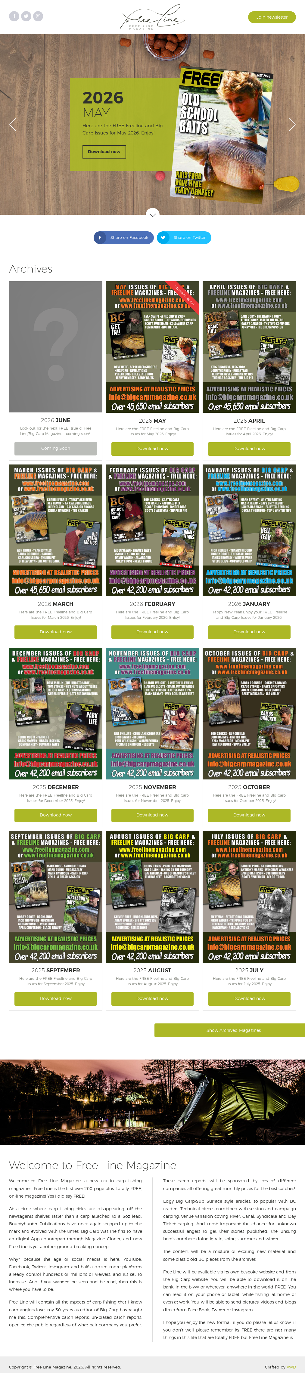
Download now (104, 152)
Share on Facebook (121, 237)
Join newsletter (272, 17)
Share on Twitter (181, 237)
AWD (291, 1367)
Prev (12, 124)
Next (292, 124)
